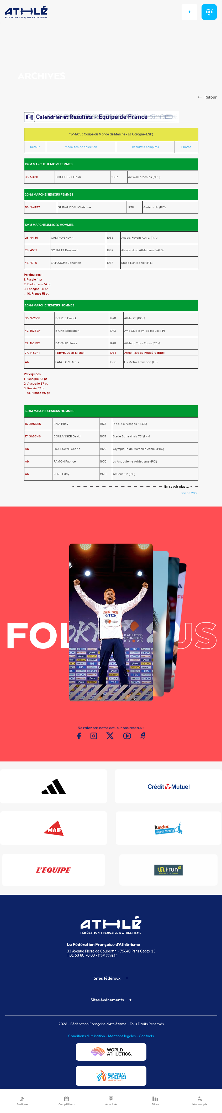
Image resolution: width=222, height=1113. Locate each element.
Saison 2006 (189, 493)
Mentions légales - (123, 1036)
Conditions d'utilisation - (88, 1036)
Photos (186, 147)
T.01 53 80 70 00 (81, 955)
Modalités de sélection (81, 147)
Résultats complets (145, 147)
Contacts (146, 1036)
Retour (35, 147)
